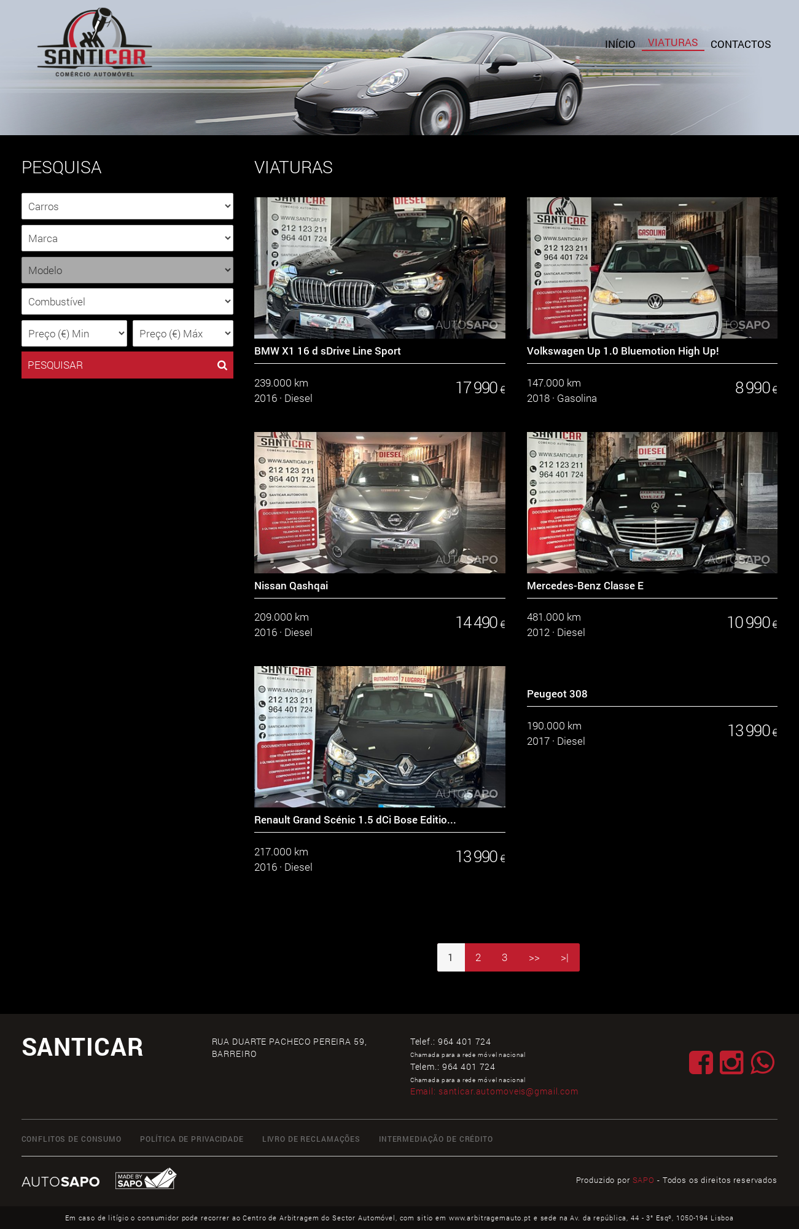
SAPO (644, 1179)
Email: (494, 1091)
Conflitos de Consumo (71, 1139)
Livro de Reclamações (311, 1139)
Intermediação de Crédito (436, 1139)
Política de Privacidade (192, 1139)
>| (565, 957)
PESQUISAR (127, 365)
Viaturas (673, 42)
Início (620, 44)
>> (534, 957)
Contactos (741, 44)
